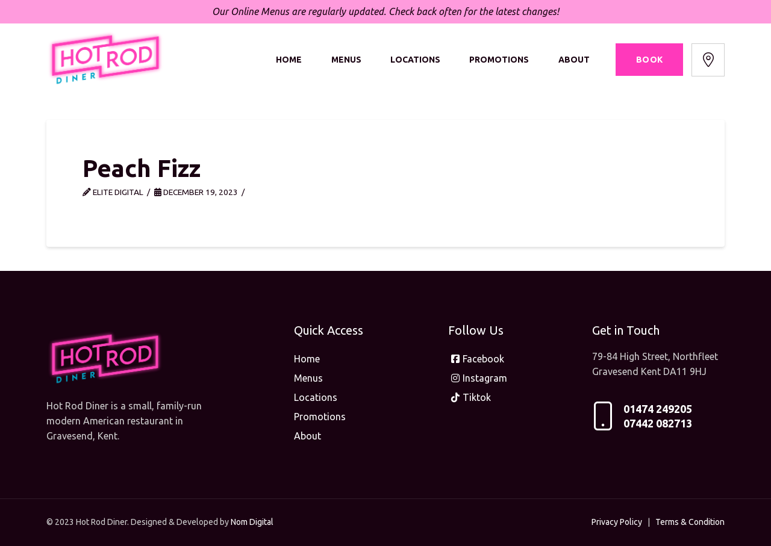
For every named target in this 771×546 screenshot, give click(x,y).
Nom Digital (252, 522)
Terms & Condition (690, 522)
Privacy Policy (617, 522)
